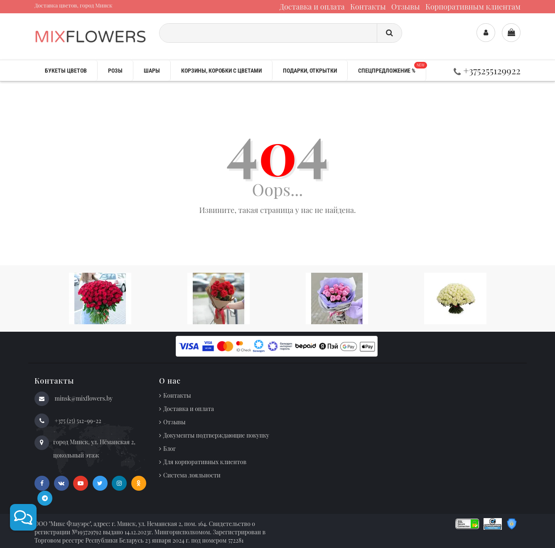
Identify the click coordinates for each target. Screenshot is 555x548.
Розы (115, 70)
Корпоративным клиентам (473, 7)
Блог (169, 449)
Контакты (368, 7)
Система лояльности (192, 475)
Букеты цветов (66, 70)
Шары (152, 70)
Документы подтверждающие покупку (216, 435)
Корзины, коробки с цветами (221, 70)
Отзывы (405, 7)
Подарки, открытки (310, 70)
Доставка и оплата (312, 7)
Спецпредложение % (392, 68)
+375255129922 (487, 70)
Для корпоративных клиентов (204, 462)
